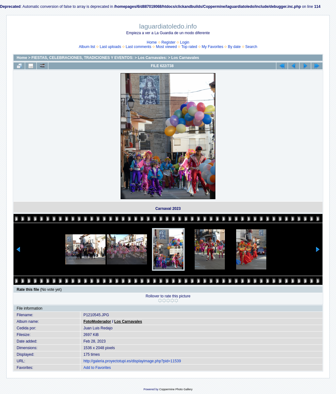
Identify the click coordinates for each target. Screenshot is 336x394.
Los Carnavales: (152, 58)
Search (251, 47)
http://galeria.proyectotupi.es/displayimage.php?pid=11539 (132, 361)
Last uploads (110, 47)
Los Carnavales (185, 58)
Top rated (189, 47)
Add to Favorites (97, 367)
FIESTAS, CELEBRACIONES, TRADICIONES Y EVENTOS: (82, 58)
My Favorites (212, 47)
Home (152, 42)
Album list (87, 47)
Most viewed (166, 47)
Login (184, 42)
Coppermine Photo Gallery (175, 389)
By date (234, 47)
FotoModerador (97, 321)
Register (168, 42)
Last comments (138, 47)
